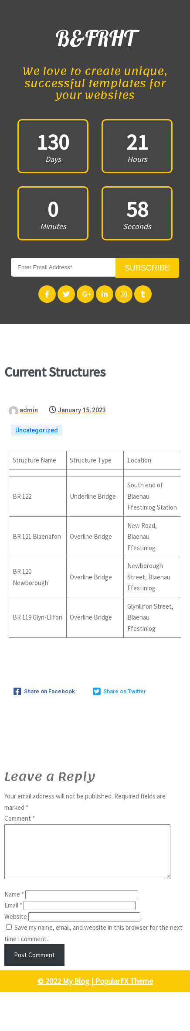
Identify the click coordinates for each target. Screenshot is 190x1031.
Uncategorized (36, 377)
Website (15, 874)
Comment (19, 766)
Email (13, 863)
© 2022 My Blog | (66, 939)
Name (14, 852)
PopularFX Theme (124, 939)
